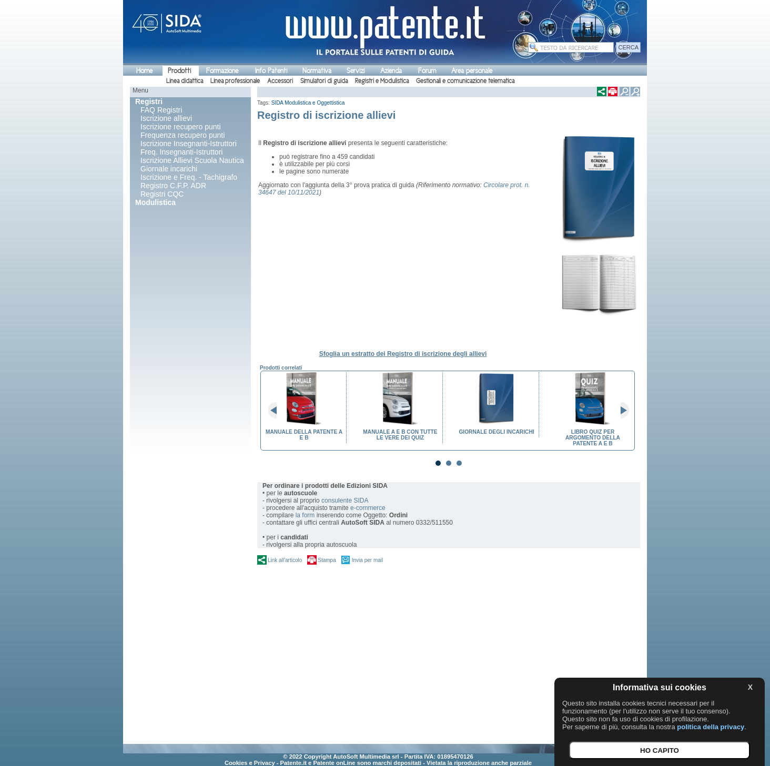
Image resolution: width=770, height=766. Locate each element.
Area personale (471, 71)
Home (144, 71)
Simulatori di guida (324, 81)
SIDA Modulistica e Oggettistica (308, 103)
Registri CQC (162, 194)
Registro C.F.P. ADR (173, 185)
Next (620, 410)
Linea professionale (235, 81)
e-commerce (368, 508)
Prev (276, 410)
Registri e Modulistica (382, 81)
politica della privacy (710, 727)
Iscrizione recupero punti (180, 126)
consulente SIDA (344, 500)
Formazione (222, 71)
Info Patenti (271, 71)
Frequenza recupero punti (182, 135)
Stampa (327, 560)
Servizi (355, 71)
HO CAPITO (659, 750)
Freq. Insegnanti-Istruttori (181, 152)
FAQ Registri (161, 110)
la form (305, 515)
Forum (427, 71)
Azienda (391, 71)
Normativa (316, 71)
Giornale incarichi (168, 169)
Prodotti (179, 71)
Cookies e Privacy (250, 763)
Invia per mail (367, 560)
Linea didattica (184, 81)
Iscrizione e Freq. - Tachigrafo (188, 177)
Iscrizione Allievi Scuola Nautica (192, 160)
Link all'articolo (285, 560)
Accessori (280, 81)
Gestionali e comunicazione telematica (465, 81)
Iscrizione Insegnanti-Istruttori (188, 143)
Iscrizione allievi (166, 118)
